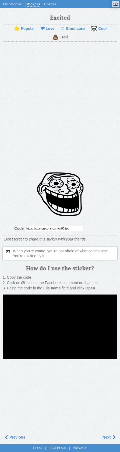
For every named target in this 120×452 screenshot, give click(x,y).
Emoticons (12, 4)
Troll (60, 37)
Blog (37, 448)
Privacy (80, 448)
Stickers (33, 4)
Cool (99, 28)
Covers (50, 4)
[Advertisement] (60, 107)
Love (47, 28)
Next (109, 437)
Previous (14, 437)
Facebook (57, 448)
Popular (24, 28)
